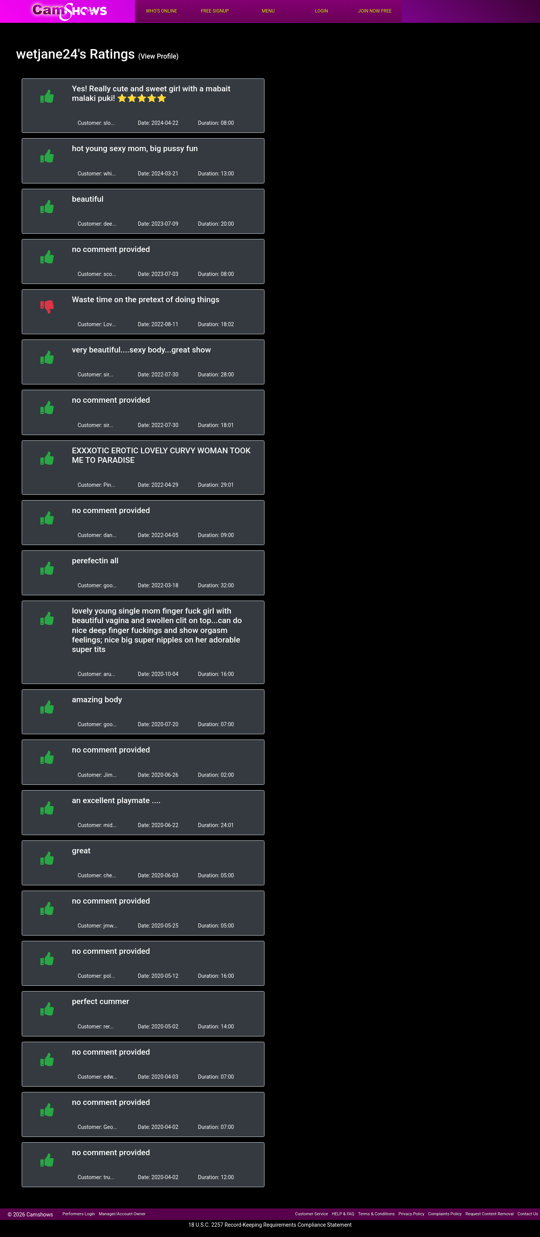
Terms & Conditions (376, 1213)
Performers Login (78, 1213)
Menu (268, 11)
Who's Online (161, 11)
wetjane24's (51, 54)
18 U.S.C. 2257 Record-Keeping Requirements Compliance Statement (270, 1225)
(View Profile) (158, 56)
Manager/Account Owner (122, 1213)
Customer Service (311, 1213)
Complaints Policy (444, 1213)
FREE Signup (215, 11)
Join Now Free (375, 11)
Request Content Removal (490, 1213)
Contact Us (528, 1213)
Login (321, 11)
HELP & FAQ (343, 1213)
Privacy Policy (412, 1213)
